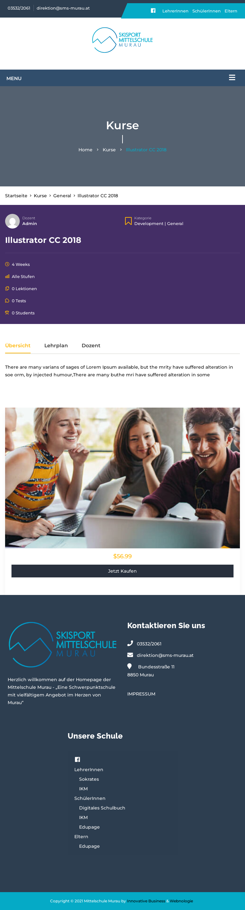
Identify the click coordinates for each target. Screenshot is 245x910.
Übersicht (18, 346)
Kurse (109, 150)
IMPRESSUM (141, 694)
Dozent (28, 218)
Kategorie (143, 218)
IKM (83, 789)
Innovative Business (146, 901)
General (175, 223)
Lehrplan (56, 346)
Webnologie (181, 901)
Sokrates (89, 779)
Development (148, 223)
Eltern (231, 10)
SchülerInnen (206, 10)
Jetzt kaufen (122, 571)
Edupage (89, 827)
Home (85, 150)
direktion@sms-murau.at (63, 8)
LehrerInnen (175, 10)
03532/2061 (19, 8)
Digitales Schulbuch (102, 808)
